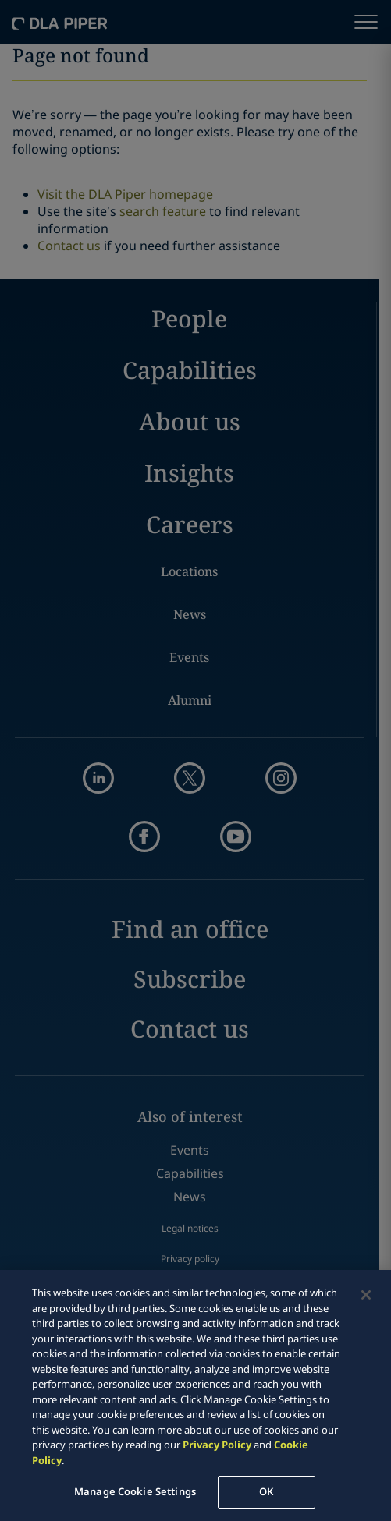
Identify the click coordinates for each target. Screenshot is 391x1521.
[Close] (366, 1295)
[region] (195, 1395)
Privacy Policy (217, 1445)
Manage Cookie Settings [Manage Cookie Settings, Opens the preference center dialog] (135, 1491)
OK (266, 1491)
